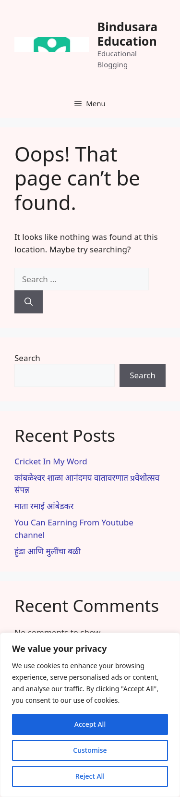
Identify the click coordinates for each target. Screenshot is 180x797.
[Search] (28, 301)
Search (27, 357)
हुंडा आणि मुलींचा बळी (47, 551)
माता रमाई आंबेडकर (44, 505)
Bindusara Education (127, 33)
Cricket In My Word (50, 461)
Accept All (90, 724)
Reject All (90, 776)
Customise (90, 750)
